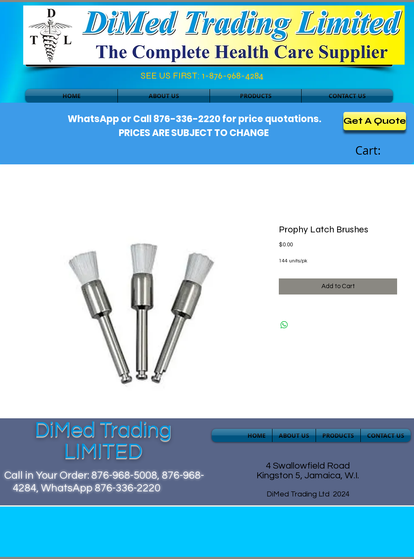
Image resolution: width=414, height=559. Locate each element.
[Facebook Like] (61, 78)
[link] (377, 151)
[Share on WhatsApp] (284, 325)
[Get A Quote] (374, 121)
